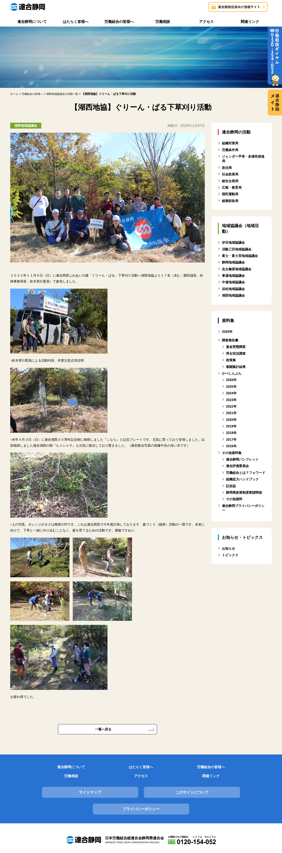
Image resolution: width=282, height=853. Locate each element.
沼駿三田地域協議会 (236, 249)
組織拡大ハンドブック (242, 479)
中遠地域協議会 (233, 282)
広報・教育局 (232, 187)
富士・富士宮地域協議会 (240, 256)
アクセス (208, 768)
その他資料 (234, 499)
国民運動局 (230, 194)
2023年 (231, 399)
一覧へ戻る (103, 729)
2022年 (231, 406)
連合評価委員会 (237, 466)
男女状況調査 (236, 353)
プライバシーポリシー (230, 786)
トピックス (230, 555)
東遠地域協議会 (233, 275)
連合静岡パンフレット (242, 459)
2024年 (231, 393)
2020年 (231, 419)
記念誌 (231, 486)
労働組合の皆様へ (118, 768)
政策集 (231, 360)
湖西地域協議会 (233, 295)
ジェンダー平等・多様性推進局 (243, 159)
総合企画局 (230, 181)
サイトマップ (51, 786)
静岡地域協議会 (233, 262)
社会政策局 (230, 174)
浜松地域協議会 (233, 289)
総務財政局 (230, 201)
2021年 (231, 413)
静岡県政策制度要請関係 (244, 492)
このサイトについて (141, 786)
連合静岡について (29, 768)
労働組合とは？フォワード (245, 472)
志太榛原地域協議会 (236, 269)
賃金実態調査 (236, 347)
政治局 (227, 167)
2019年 (231, 426)
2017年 (231, 439)
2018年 (231, 433)
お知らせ (228, 548)
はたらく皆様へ (74, 768)
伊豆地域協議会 (233, 242)
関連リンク (253, 768)
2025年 (231, 386)
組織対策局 (230, 143)
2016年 (231, 446)
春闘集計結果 (236, 366)
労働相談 (163, 768)
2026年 (231, 380)
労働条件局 (230, 149)
